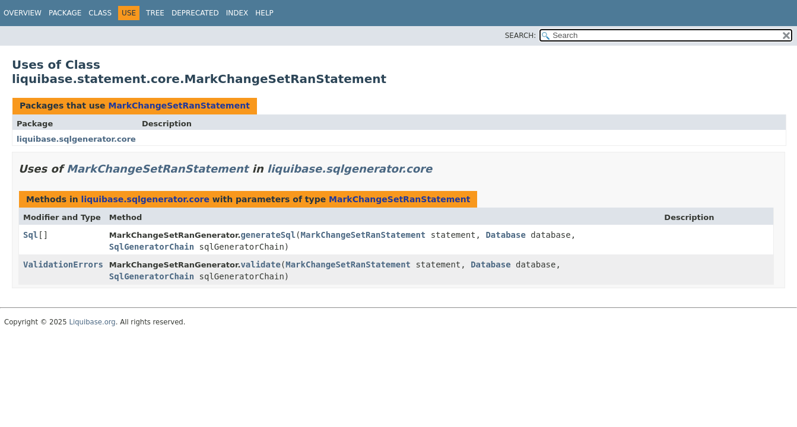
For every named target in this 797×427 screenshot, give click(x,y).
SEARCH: (520, 35)
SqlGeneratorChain (151, 246)
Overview (23, 13)
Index (237, 13)
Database (505, 235)
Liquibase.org (92, 322)
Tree (155, 13)
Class (100, 13)
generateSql (268, 235)
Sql (30, 235)
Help (264, 13)
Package (65, 13)
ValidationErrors (63, 264)
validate (260, 264)
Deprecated (195, 13)
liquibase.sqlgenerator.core (76, 139)
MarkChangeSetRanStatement (178, 105)
